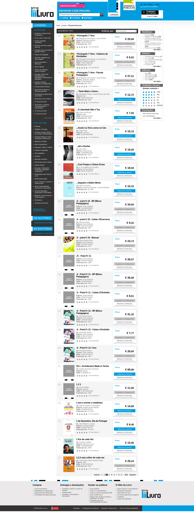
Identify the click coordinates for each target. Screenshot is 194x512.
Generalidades (39, 153)
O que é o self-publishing (98, 491)
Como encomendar (40, 489)
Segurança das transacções (43, 493)
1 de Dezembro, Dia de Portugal (91, 421)
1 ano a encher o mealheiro (89, 403)
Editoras (88, 18)
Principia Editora (89, 426)
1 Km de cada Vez (84, 439)
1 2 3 (78, 384)
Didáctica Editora (89, 40)
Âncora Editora (88, 169)
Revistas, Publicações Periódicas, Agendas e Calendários (42, 169)
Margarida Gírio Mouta (87, 38)
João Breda (83, 460)
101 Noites (148, 78)
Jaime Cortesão (84, 186)
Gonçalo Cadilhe (85, 442)
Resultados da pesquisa (90, 508)
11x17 (147, 79)
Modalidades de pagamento (43, 491)
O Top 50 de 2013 (40, 102)
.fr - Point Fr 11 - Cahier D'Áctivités (93, 292)
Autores (76, 18)
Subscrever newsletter (150, 6)
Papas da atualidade (41, 54)
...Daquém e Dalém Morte (88, 183)
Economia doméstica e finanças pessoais (42, 90)
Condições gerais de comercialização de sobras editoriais (98, 502)
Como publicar (94, 489)
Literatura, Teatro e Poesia (43, 147)
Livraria (64, 25)
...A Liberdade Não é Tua (88, 109)
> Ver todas (48, 118)
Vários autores (84, 222)
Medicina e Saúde (41, 141)
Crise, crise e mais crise (43, 38)
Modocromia (87, 151)
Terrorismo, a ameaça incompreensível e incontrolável (42, 106)
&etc (84, 114)
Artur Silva (82, 149)
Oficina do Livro (88, 444)
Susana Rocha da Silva (101, 94)
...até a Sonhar (83, 146)
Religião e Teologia (41, 129)
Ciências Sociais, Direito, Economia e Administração (43, 133)
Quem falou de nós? (124, 493)
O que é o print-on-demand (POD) (101, 493)
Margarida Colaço (85, 94)
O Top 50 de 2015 (40, 114)
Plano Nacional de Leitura (43, 162)
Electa (85, 371)
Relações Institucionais (109, 508)
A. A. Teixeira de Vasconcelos (150, 62)
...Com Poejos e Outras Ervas (90, 164)
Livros (65, 18)
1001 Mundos (149, 76)
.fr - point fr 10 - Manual (87, 237)
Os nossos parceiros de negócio (127, 495)
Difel (84, 462)
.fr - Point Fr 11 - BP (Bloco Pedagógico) (89, 275)
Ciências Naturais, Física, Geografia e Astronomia (43, 137)
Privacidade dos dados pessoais (45, 495)
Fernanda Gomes (85, 316)
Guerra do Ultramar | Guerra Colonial (41, 70)
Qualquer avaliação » (151, 88)
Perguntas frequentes (124, 491)
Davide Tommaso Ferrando (89, 369)
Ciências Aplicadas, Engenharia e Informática (43, 191)
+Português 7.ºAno (85, 35)
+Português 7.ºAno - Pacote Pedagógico (89, 73)
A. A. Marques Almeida (152, 60)
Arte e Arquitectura (41, 144)
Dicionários (38, 200)
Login (145, 4)
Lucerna (86, 133)
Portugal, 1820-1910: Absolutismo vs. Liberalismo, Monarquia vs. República (43, 76)
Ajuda (157, 4)
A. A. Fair (148, 58)
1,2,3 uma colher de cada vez (90, 457)
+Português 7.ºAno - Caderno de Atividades (92, 55)
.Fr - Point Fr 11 (83, 256)
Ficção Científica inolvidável (40, 41)
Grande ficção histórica (42, 86)
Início (58, 25)
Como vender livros (96, 495)
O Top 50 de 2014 (40, 111)
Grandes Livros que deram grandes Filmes (43, 50)
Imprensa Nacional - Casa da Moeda (96, 187)
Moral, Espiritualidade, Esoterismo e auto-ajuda (43, 187)
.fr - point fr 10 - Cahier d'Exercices (93, 219)
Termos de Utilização (124, 499)
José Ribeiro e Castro (87, 424)
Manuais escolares (41, 159)
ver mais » (157, 50)
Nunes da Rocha (85, 112)
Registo (150, 4)
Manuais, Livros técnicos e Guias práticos (43, 196)
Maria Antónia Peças (95, 460)
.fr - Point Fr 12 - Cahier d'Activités (92, 329)
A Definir (37, 156)
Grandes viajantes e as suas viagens (42, 58)
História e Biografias (41, 150)
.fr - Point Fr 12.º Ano (86, 348)
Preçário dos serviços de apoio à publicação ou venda (100, 497)
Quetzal (85, 389)
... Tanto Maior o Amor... (87, 91)
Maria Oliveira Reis (86, 240)
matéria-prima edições (91, 407)
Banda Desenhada (41, 179)
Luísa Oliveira (101, 38)
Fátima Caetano (85, 406)
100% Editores (149, 75)
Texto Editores (88, 206)
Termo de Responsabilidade (129, 508)
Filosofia (37, 126)
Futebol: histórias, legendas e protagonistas (43, 82)
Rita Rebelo (95, 406)
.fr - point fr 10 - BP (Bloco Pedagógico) (88, 202)
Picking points (66, 492)
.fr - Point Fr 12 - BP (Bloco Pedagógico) (89, 312)
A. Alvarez (148, 64)
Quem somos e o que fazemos (127, 489)
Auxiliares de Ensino (41, 203)
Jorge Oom (83, 131)
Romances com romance (43, 99)
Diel (84, 96)
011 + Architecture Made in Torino (92, 366)
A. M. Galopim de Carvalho (88, 167)
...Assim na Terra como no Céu (91, 128)
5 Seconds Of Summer (152, 56)
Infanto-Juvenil (39, 165)
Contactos (120, 497)
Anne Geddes (84, 387)
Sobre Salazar (39, 67)
